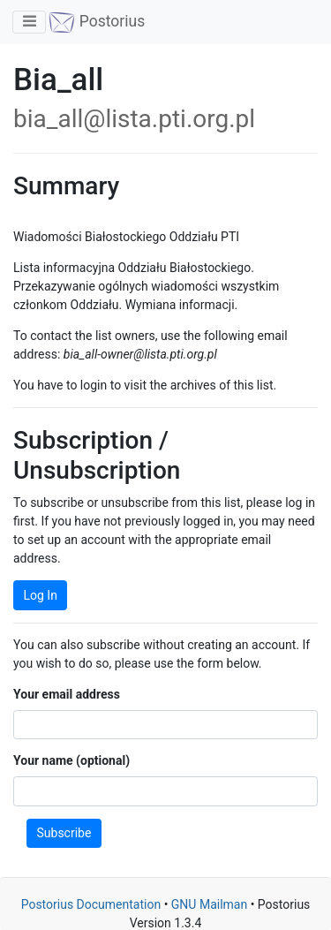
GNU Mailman (209, 904)
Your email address (66, 694)
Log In (40, 595)
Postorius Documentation (91, 904)
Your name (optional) (71, 760)
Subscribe (64, 833)
